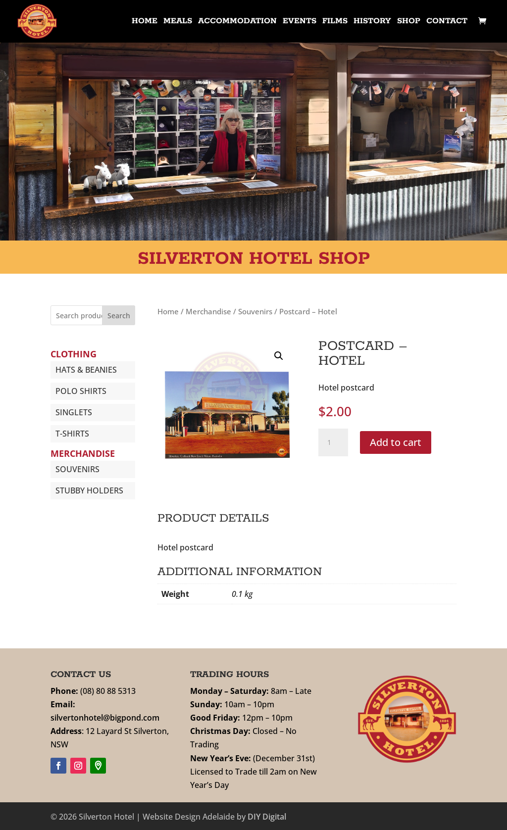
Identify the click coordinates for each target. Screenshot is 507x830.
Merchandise (208, 311)
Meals (177, 22)
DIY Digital (267, 816)
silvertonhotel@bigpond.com (105, 717)
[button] (279, 356)
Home (144, 22)
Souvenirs (255, 311)
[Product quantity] (333, 442)
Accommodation (237, 22)
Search (118, 315)
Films (335, 22)
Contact (446, 22)
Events (299, 22)
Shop (408, 22)
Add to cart (395, 442)
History (372, 22)
